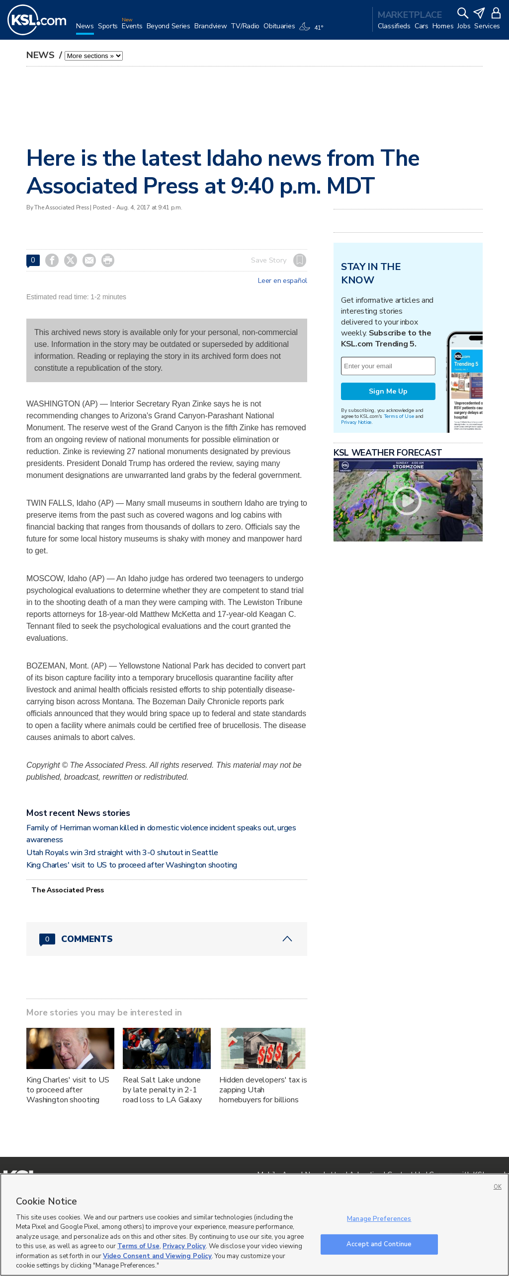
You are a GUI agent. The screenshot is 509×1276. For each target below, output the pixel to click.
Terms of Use (399, 416)
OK (498, 1187)
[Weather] (313, 31)
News (41, 55)
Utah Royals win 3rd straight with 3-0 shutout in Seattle (122, 852)
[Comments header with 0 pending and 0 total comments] (166, 939)
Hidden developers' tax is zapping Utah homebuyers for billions (263, 1090)
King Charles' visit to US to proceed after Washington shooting (131, 865)
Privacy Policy (184, 1246)
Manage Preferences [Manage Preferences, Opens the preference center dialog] (379, 1218)
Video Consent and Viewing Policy (157, 1256)
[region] (254, 1224)
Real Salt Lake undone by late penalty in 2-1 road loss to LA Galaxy (162, 1090)
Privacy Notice (356, 422)
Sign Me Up (388, 391)
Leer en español (282, 280)
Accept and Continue (379, 1243)
